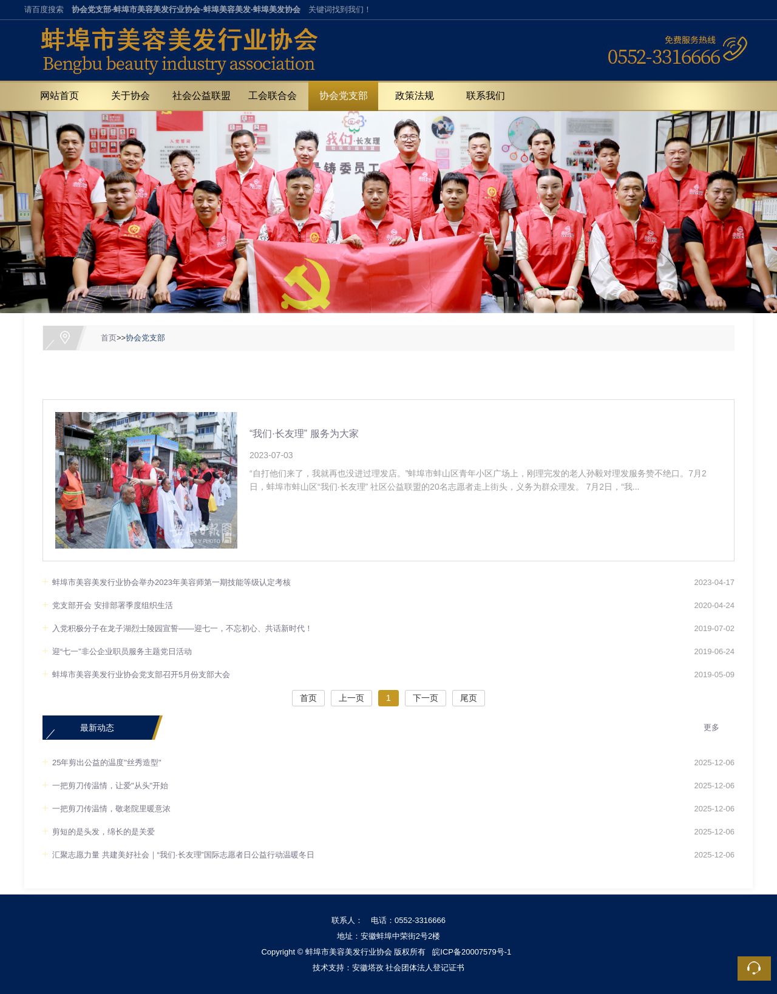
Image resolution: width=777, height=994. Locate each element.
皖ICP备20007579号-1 (471, 951)
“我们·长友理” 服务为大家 (304, 433)
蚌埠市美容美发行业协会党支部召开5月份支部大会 (141, 674)
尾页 (468, 698)
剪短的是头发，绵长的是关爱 (103, 831)
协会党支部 (343, 95)
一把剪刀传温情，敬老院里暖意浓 (111, 808)
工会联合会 (272, 95)
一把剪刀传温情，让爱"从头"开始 (110, 785)
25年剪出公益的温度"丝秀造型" (106, 762)
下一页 (425, 698)
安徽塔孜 (368, 967)
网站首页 (59, 95)
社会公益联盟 (201, 95)
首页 (109, 337)
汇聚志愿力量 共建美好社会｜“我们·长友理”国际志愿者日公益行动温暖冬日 (183, 854)
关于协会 (130, 95)
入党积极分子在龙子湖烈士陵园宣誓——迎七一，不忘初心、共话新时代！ (182, 628)
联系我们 (485, 95)
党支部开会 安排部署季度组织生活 (112, 605)
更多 (711, 727)
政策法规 (414, 95)
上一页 (351, 698)
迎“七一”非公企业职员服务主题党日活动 (122, 651)
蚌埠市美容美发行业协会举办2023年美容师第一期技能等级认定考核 (171, 582)
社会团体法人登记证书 (424, 967)
